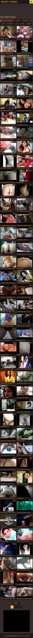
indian (17, 21)
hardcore (25, 21)
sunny (28, 24)
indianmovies (9, 1)
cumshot (10, 24)
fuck (17, 24)
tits (3, 24)
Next (16, 603)
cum (22, 24)
